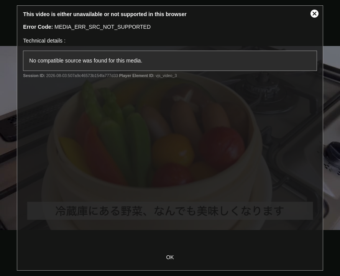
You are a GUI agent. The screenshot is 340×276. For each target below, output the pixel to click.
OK (170, 257)
